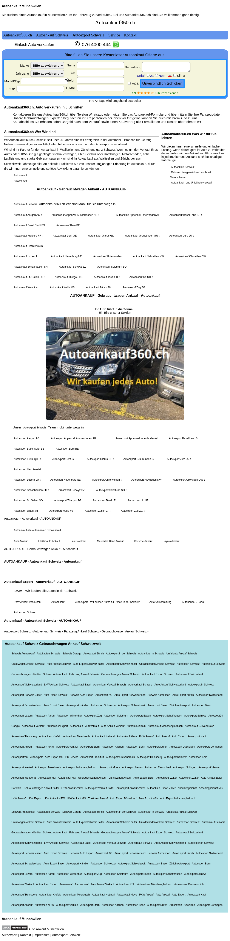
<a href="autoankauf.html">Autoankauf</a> (115, 465)
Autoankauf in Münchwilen (46, 15)
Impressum (41, 935)
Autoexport (9, 935)
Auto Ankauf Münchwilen (46, 929)
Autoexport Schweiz (66, 935)
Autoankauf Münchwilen (21, 6)
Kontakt (25, 935)
